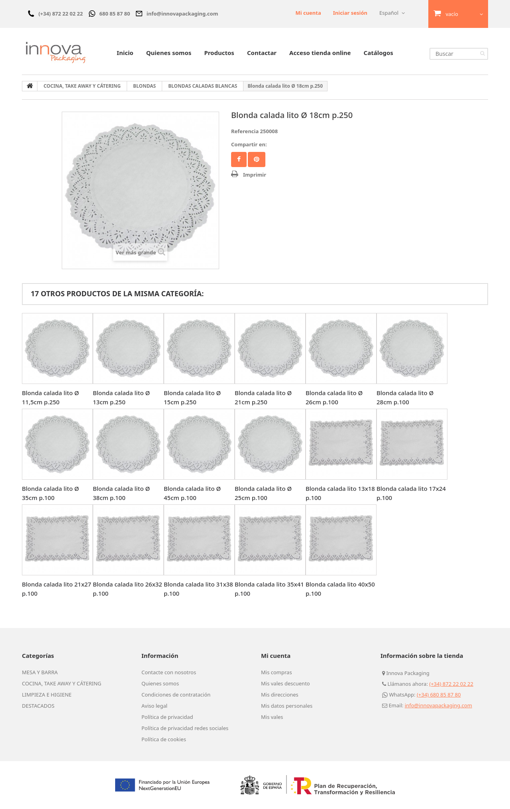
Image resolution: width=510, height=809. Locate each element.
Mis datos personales (286, 706)
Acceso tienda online (320, 53)
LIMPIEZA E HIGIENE (47, 694)
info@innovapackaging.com (438, 705)
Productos (219, 53)
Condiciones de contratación (175, 694)
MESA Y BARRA (40, 672)
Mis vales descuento (285, 683)
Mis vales (272, 717)
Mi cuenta (308, 12)
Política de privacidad (167, 717)
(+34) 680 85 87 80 (439, 694)
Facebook (239, 159)
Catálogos (378, 53)
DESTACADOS (38, 706)
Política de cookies (163, 739)
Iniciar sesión (350, 12)
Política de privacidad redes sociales (184, 728)
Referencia (245, 131)
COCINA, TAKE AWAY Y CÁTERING (61, 683)
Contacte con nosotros (168, 672)
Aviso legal (154, 706)
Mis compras (276, 672)
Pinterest (256, 159)
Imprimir (254, 174)
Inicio (125, 53)
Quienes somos (169, 53)
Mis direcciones (279, 694)
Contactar (262, 53)
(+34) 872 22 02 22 (451, 683)
